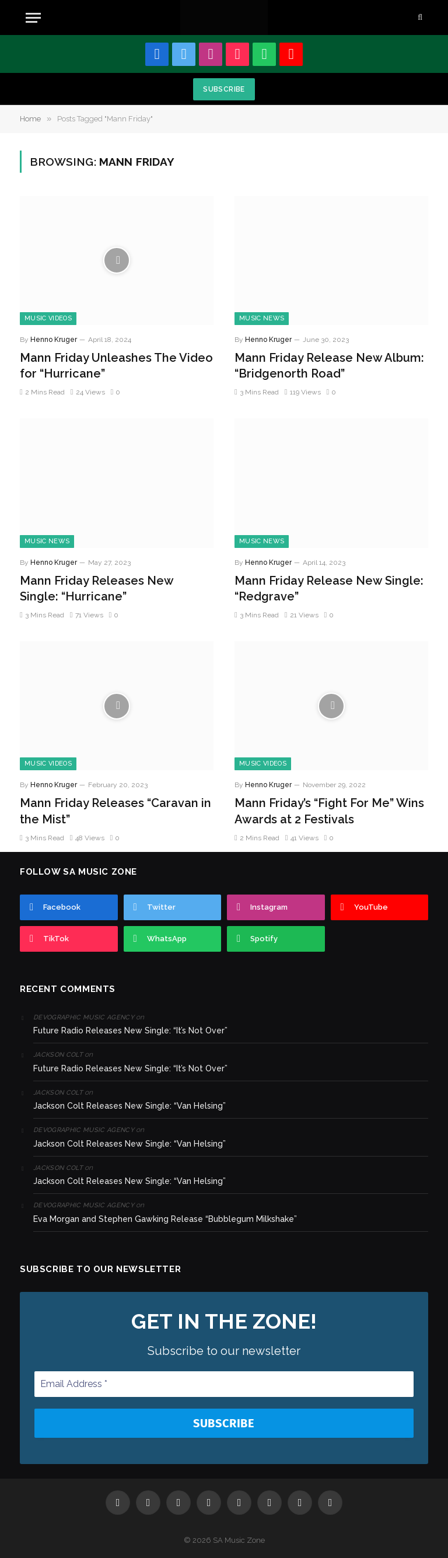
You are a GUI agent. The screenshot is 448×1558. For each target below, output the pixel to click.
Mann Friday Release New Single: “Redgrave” (329, 588)
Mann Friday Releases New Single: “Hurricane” (96, 588)
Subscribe (223, 89)
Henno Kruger (53, 340)
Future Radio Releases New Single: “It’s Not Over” (130, 1030)
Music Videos (48, 318)
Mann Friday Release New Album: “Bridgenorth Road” (329, 365)
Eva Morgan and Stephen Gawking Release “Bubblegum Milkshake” (165, 1219)
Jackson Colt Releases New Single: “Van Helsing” (129, 1105)
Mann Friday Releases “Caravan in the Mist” (115, 811)
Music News (261, 318)
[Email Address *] (224, 1384)
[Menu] (33, 18)
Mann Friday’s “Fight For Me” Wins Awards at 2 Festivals (329, 811)
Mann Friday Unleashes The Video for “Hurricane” (116, 365)
